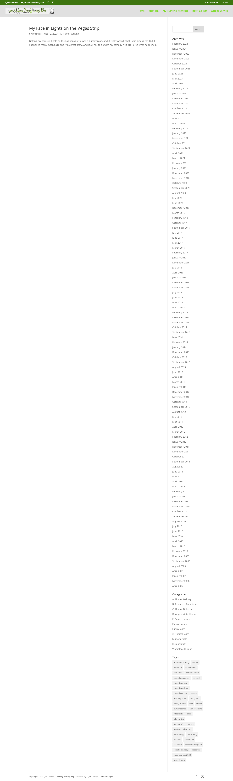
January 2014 (179, 347)
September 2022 (181, 113)
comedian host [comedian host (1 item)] (192, 672)
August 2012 (179, 411)
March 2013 (178, 381)
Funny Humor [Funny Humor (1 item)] (180, 703)
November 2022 (180, 103)
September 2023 (181, 68)
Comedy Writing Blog (65, 776)
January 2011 (179, 496)
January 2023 (179, 93)
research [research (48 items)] (178, 744)
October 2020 (179, 182)
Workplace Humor (182, 648)
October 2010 (179, 511)
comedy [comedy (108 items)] (196, 677)
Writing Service (219, 11)
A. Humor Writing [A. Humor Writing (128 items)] (181, 662)
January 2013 (179, 386)
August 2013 (179, 367)
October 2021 (179, 143)
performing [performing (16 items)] (192, 734)
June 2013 (177, 372)
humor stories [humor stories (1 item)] (180, 708)
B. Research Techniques (185, 604)
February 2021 (180, 163)
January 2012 (179, 441)
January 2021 (179, 168)
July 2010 (177, 526)
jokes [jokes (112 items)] (189, 713)
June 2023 (177, 73)
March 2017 (178, 247)
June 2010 (177, 531)
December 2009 (180, 556)
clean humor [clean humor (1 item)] (190, 667)
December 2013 (180, 352)
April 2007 (177, 585)
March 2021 (178, 158)
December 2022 (180, 98)
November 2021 (180, 138)
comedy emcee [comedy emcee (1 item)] (180, 683)
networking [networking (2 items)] (179, 734)
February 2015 (180, 312)
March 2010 (178, 546)
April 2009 (177, 570)
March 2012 (178, 431)
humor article (179, 638)
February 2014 (180, 342)
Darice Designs (106, 776)
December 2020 (180, 173)
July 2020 (177, 197)
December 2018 (180, 207)
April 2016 (177, 272)
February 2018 (180, 217)
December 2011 (180, 446)
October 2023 (179, 63)
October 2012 (179, 401)
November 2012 (180, 396)
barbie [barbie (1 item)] (195, 662)
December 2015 (180, 282)
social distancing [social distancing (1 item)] (181, 749)
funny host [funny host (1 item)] (194, 698)
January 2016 (179, 277)
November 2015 (180, 287)
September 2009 (181, 561)
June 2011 (177, 471)
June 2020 (177, 202)
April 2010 (177, 541)
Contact (224, 2)
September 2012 (181, 406)
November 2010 (180, 506)
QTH (89, 776)
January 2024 (179, 48)
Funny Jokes (178, 628)
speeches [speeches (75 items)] (196, 749)
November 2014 (180, 322)
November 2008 (180, 580)
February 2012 (180, 436)
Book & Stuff (199, 11)
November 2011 (180, 451)
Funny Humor (179, 624)
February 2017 (180, 252)
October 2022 (179, 108)
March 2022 (178, 123)
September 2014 (181, 332)
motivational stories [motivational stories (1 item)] (182, 729)
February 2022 (180, 128)
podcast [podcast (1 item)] (177, 739)
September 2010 (181, 516)
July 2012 (177, 416)
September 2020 (181, 187)
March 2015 (178, 307)
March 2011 (178, 486)
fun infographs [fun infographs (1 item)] (180, 698)
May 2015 (177, 302)
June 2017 (177, 237)
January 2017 (179, 257)
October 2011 (179, 456)
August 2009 (179, 566)
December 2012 (180, 391)
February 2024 (180, 43)
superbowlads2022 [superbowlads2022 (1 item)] (182, 755)
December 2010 (180, 501)
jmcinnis (37, 33)
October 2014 (179, 327)
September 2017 (181, 227)
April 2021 (177, 153)
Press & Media (211, 2)
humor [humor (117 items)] (199, 703)
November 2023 (180, 58)
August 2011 (179, 466)
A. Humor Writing (69, 33)
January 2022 (179, 133)
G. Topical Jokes (180, 633)
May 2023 (177, 78)
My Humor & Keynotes (175, 11)
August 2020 (179, 192)
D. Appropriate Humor (184, 614)
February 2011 (180, 491)
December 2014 (180, 317)
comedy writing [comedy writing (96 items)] (180, 693)
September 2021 (181, 148)
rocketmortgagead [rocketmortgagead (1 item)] (193, 744)
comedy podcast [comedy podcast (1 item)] (181, 688)
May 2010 (177, 536)
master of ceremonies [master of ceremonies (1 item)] (184, 724)
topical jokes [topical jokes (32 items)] (179, 760)
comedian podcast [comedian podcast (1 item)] (182, 677)
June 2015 (177, 297)
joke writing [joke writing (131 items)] (179, 719)
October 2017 (179, 222)
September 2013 (181, 362)
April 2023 (177, 83)
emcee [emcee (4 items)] (194, 693)
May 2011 (177, 476)
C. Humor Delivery (182, 609)
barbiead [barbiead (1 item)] (178, 667)
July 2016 (177, 267)
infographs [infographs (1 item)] (178, 713)
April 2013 (177, 376)
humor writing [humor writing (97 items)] (195, 708)
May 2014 (177, 337)
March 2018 (178, 212)
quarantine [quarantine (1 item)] (189, 739)
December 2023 (180, 53)
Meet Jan (154, 11)
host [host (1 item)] (191, 703)
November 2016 (180, 262)
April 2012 (177, 426)
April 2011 (177, 481)
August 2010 (179, 521)
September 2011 (181, 461)
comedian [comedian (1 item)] (178, 672)
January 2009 (179, 575)
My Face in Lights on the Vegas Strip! (64, 28)
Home (141, 11)
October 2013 (179, 357)
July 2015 (177, 292)
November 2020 (180, 178)
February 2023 (180, 88)
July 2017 (177, 232)
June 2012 (177, 421)
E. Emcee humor (181, 619)
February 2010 (180, 551)
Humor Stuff (178, 643)
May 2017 (177, 242)
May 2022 (177, 118)
